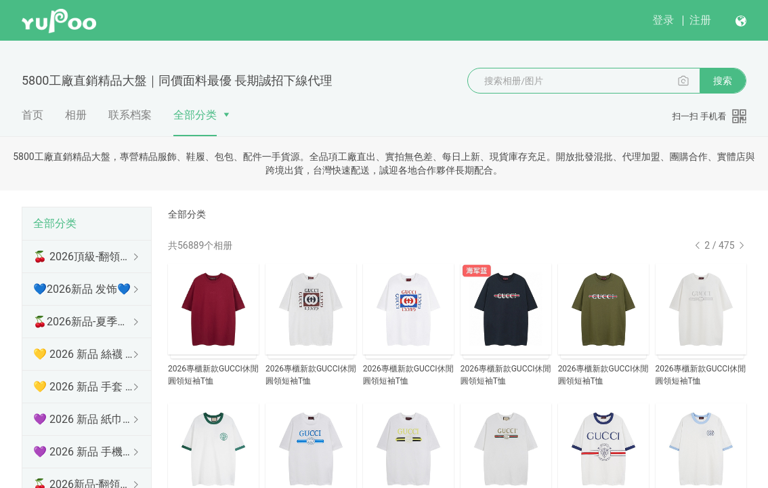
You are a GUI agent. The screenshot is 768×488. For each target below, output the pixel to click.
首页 (32, 114)
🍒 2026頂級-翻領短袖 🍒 (84, 256)
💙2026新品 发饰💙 (82, 289)
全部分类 (195, 114)
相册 (76, 114)
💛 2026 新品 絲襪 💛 (84, 354)
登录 (663, 20)
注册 (700, 20)
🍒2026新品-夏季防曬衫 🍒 (84, 321)
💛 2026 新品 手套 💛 (84, 386)
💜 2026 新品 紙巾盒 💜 (84, 419)
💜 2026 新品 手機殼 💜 (84, 451)
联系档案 (130, 114)
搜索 (722, 80)
